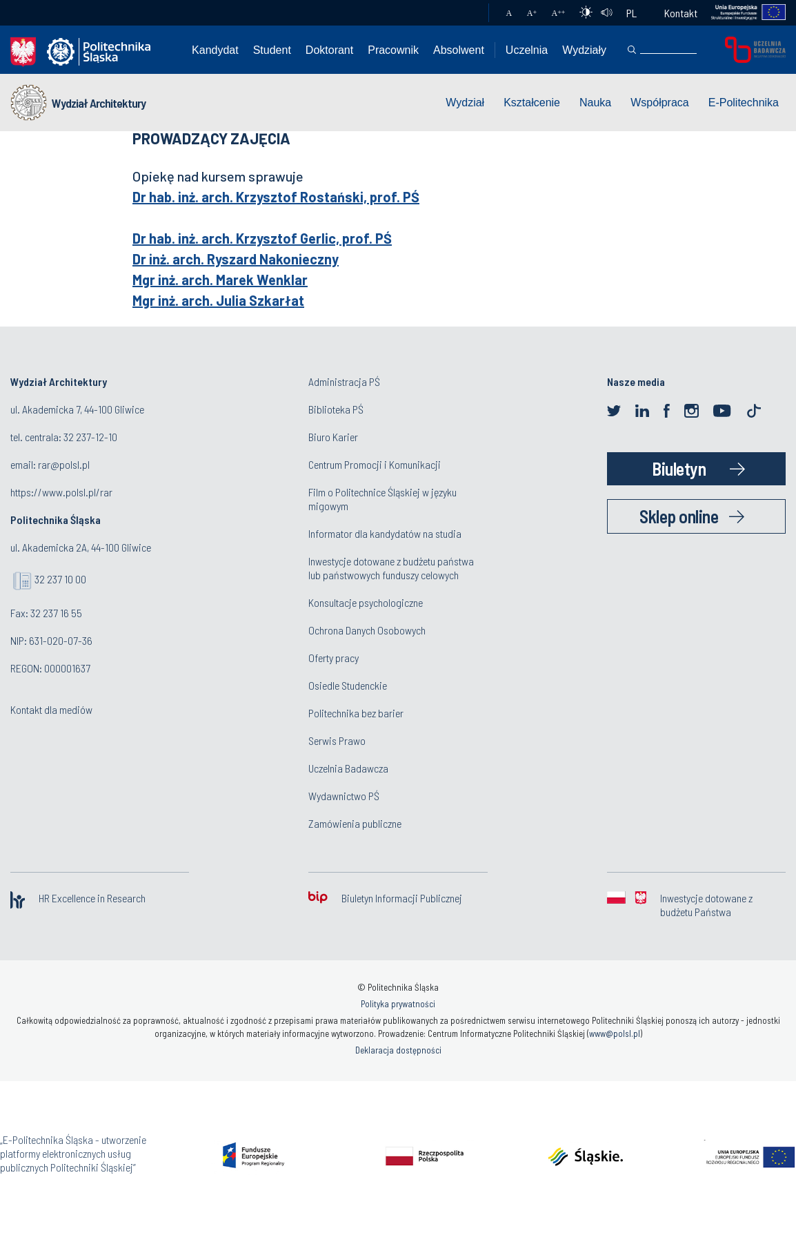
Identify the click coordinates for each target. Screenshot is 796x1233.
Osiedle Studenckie (347, 685)
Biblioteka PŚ (336, 409)
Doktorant (329, 50)
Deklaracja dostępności (398, 1050)
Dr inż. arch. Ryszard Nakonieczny (235, 259)
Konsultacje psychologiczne (365, 602)
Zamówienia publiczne (354, 823)
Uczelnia (527, 50)
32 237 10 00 (60, 578)
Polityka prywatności (398, 1003)
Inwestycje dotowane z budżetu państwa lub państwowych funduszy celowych (391, 567)
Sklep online (678, 516)
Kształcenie (532, 102)
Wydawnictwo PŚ (343, 795)
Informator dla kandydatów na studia (384, 533)
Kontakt (680, 12)
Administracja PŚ (344, 381)
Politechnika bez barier (356, 712)
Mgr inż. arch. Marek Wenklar (220, 279)
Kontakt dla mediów (51, 709)
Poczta (464, 13)
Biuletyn (679, 468)
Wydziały (584, 50)
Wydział (465, 102)
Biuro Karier (333, 436)
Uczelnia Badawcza (348, 768)
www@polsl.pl (614, 1033)
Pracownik (393, 50)
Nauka (595, 102)
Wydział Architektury (99, 102)
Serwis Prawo (337, 740)
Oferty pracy (333, 657)
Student (272, 50)
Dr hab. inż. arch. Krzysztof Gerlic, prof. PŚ (262, 238)
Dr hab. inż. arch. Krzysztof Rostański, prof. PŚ (275, 196)
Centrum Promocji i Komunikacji (374, 464)
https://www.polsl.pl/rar (61, 491)
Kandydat (215, 50)
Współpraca (659, 102)
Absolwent (458, 50)
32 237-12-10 (90, 436)
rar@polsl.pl (64, 464)
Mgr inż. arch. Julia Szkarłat (218, 300)
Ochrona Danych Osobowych (367, 630)
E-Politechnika (743, 102)
